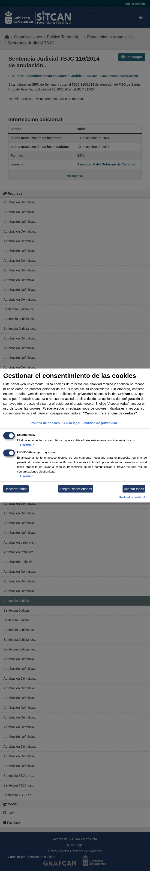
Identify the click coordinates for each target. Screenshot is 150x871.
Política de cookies (45, 423)
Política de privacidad (100, 423)
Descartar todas (16, 489)
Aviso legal (71, 423)
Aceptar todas (134, 489)
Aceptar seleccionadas (75, 489)
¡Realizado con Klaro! (132, 497)
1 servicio (26, 445)
